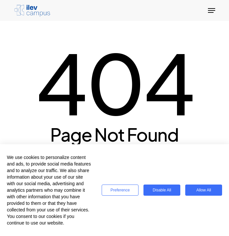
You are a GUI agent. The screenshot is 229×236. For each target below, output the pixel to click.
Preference (120, 190)
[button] (211, 10)
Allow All (203, 190)
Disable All (162, 190)
